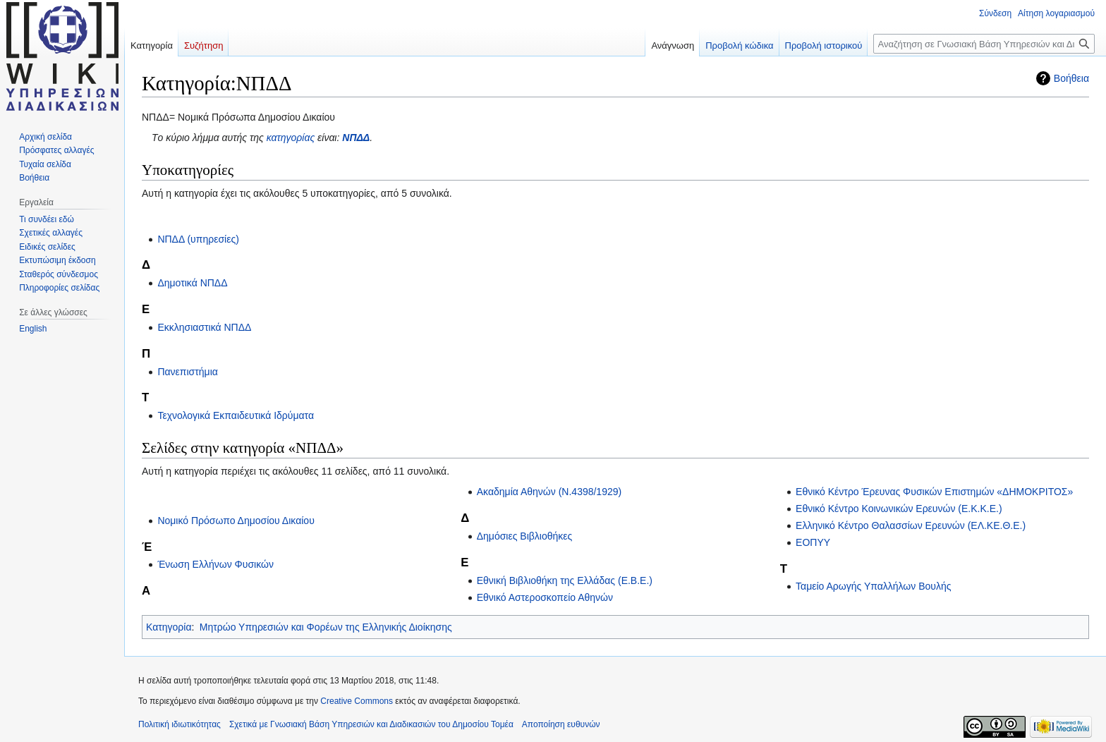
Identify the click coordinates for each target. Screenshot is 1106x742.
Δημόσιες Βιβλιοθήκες (525, 536)
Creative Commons (356, 701)
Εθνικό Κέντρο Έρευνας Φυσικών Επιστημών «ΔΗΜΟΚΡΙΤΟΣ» (934, 491)
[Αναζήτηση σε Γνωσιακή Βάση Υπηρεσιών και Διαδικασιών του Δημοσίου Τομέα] (984, 44)
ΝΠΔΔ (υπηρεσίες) (197, 239)
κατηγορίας (291, 137)
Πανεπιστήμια (187, 371)
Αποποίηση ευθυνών (561, 724)
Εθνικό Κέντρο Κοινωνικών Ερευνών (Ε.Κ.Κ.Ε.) (899, 508)
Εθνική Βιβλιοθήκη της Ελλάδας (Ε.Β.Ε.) (564, 580)
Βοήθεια (1071, 78)
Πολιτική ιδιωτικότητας (179, 724)
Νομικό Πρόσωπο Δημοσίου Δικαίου (235, 520)
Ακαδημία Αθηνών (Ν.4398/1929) (549, 491)
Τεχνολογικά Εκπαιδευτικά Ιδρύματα (235, 415)
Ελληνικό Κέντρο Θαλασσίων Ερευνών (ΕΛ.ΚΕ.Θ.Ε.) (911, 525)
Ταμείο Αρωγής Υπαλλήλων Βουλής (873, 586)
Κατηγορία (169, 627)
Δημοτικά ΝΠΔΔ (192, 282)
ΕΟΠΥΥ (813, 542)
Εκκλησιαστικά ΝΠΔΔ (204, 327)
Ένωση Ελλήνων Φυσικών (215, 564)
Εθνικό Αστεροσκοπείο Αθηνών (545, 597)
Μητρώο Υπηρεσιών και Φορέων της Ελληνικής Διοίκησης (326, 627)
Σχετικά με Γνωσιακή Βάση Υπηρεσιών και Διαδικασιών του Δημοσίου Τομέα (371, 724)
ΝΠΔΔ (356, 137)
